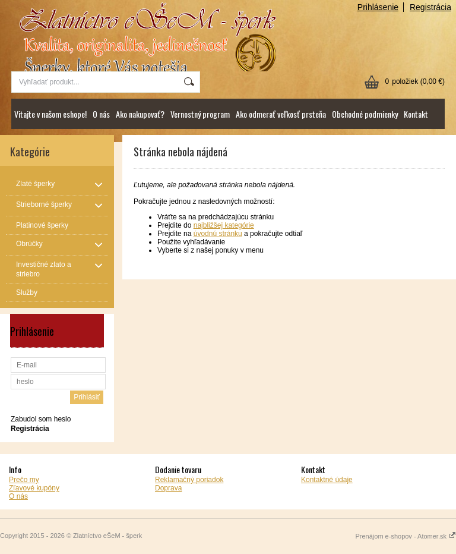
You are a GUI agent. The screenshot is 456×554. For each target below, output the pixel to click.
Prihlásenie (377, 7)
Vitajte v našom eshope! (50, 114)
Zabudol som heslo (41, 419)
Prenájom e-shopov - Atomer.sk (405, 536)
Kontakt (416, 114)
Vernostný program (200, 114)
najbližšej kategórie (224, 225)
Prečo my (24, 480)
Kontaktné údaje (327, 480)
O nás (101, 114)
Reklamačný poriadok (189, 480)
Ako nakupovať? (140, 114)
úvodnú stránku (218, 233)
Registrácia (430, 7)
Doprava (168, 488)
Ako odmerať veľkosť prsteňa (281, 114)
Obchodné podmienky (365, 114)
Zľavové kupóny (34, 488)
